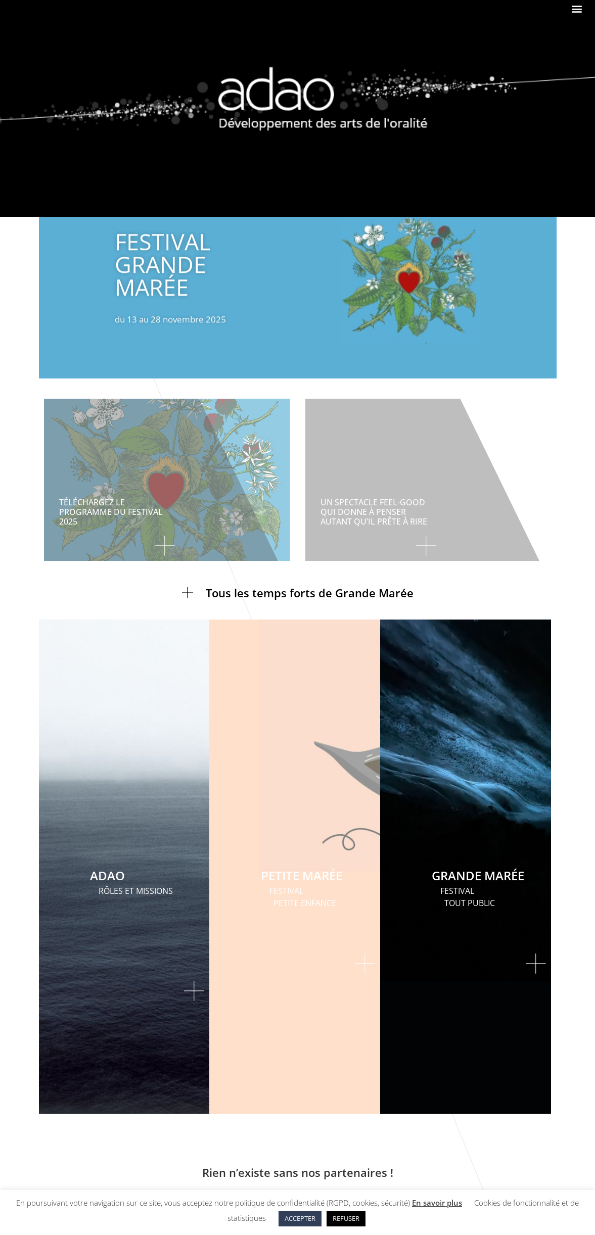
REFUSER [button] (346, 1218)
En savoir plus (437, 1203)
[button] (576, 8)
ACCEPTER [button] (300, 1218)
